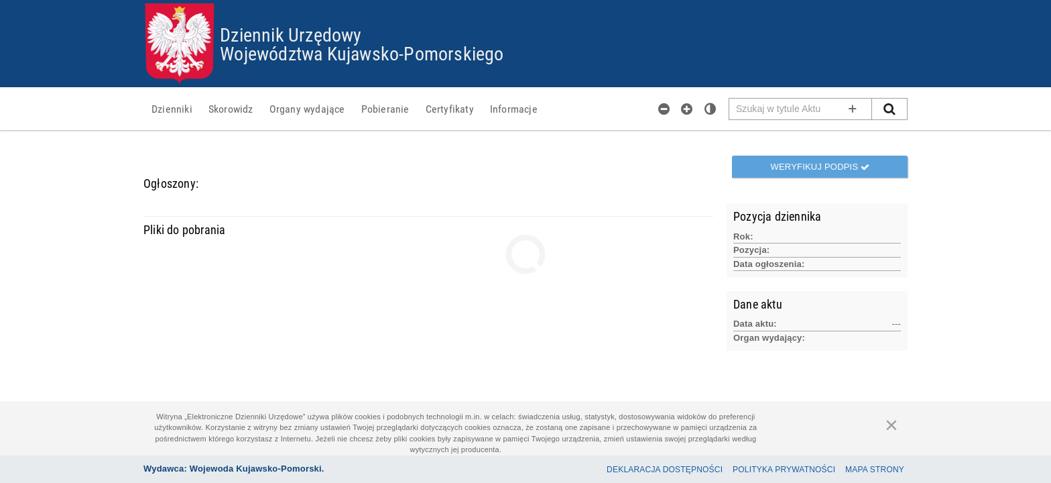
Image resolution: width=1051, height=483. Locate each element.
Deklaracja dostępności (665, 469)
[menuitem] (171, 108)
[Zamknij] (891, 425)
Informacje (514, 108)
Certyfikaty (450, 108)
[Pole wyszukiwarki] (801, 109)
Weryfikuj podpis (819, 167)
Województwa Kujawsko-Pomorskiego (361, 53)
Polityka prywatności (784, 469)
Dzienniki (171, 108)
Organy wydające (307, 108)
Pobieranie (385, 108)
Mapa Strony (874, 469)
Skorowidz (230, 108)
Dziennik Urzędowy (290, 34)
